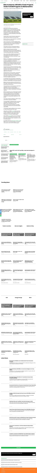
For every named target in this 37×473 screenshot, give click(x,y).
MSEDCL (9, 29)
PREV (5, 134)
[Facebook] (1, 0)
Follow (4, 24)
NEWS (12, 0)
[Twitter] (4, 0)
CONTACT (27, 0)
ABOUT (24, 0)
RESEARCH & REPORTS (16, 0)
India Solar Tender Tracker (16, 120)
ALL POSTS (12, 134)
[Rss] (2, 0)
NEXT (20, 134)
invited (13, 111)
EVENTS (21, 0)
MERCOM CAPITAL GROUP (33, 0)
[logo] (3, 3)
